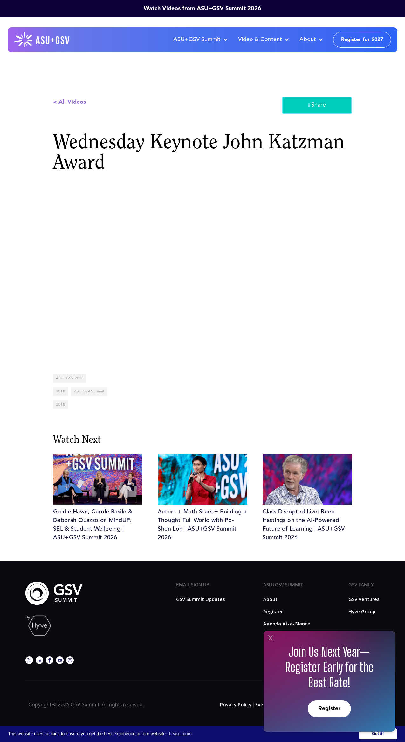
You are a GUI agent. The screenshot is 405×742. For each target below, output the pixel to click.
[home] (42, 39)
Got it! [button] (378, 733)
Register (329, 708)
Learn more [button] (180, 733)
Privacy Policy (235, 704)
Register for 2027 (362, 39)
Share (317, 105)
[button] (200, 39)
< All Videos (69, 102)
